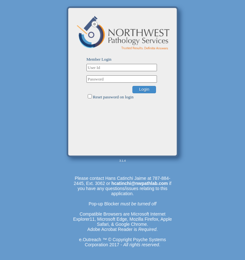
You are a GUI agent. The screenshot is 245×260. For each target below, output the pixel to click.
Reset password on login (113, 97)
